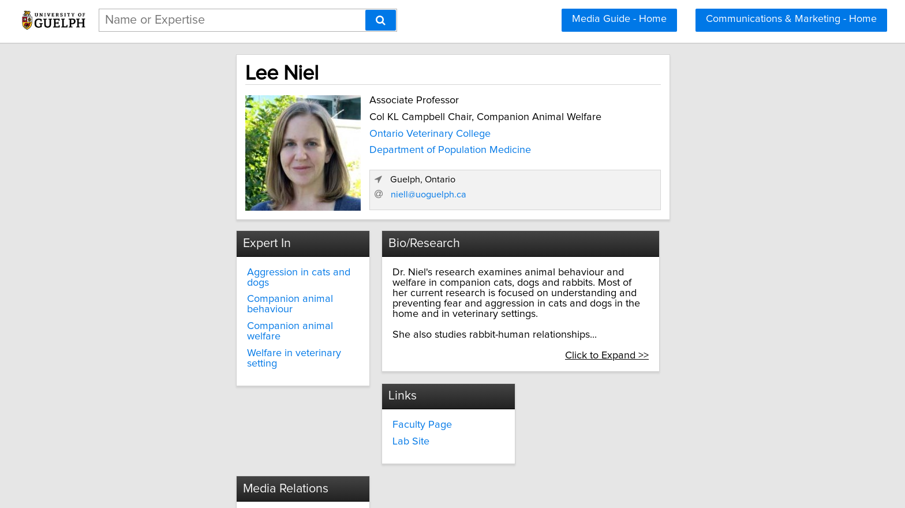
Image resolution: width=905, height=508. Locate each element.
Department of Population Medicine (345, 148)
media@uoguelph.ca (396, 413)
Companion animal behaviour (214, 286)
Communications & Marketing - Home (791, 19)
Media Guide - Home (619, 19)
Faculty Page (177, 403)
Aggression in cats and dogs (211, 269)
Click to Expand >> (716, 332)
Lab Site (165, 419)
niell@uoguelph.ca (637, 191)
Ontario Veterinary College (325, 131)
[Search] (380, 20)
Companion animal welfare (208, 303)
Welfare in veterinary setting (210, 320)
